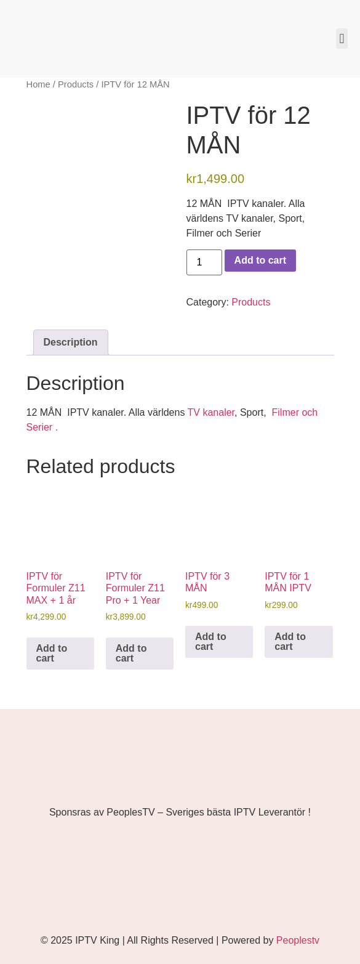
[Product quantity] (204, 262)
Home (38, 84)
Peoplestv (297, 940)
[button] (342, 38)
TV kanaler (211, 412)
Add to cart (260, 260)
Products (76, 84)
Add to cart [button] (52, 653)
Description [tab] (71, 342)
